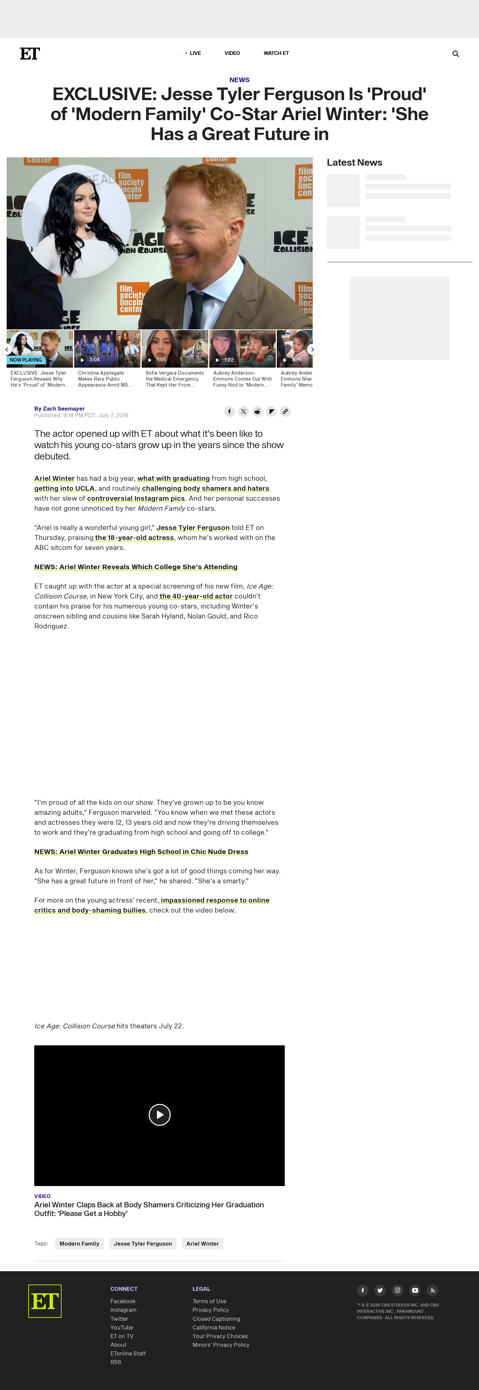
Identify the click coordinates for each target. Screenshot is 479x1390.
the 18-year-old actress (133, 538)
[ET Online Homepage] (30, 53)
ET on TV (121, 1336)
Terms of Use (209, 1301)
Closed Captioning (216, 1319)
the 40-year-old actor (195, 597)
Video (232, 53)
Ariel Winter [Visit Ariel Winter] (202, 1244)
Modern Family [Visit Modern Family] (79, 1244)
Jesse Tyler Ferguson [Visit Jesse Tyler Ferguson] (143, 1244)
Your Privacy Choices (220, 1336)
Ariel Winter (54, 479)
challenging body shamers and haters (205, 489)
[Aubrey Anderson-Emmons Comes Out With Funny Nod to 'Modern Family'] (242, 361)
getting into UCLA (64, 489)
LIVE (195, 53)
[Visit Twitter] (380, 1292)
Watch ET (276, 53)
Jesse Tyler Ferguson (193, 528)
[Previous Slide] (6, 349)
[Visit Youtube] (415, 1292)
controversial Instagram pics (136, 499)
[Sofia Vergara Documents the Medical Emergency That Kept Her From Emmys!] (174, 361)
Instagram (123, 1310)
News (240, 80)
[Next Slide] (312, 349)
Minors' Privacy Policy (221, 1345)
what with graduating (173, 479)
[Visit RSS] (432, 1292)
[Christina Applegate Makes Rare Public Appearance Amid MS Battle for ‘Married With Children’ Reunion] (107, 361)
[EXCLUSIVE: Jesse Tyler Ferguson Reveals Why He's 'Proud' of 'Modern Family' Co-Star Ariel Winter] (39, 361)
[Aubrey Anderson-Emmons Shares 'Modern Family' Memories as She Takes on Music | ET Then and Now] (309, 361)
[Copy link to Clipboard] (285, 413)
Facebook (123, 1301)
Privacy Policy (211, 1310)
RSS (115, 1362)
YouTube (121, 1328)
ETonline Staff (128, 1354)
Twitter (119, 1319)
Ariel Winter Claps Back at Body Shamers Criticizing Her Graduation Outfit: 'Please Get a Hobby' (149, 1209)
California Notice (214, 1328)
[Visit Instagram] (397, 1292)
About (118, 1345)
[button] (160, 1115)
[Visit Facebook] (363, 1292)
